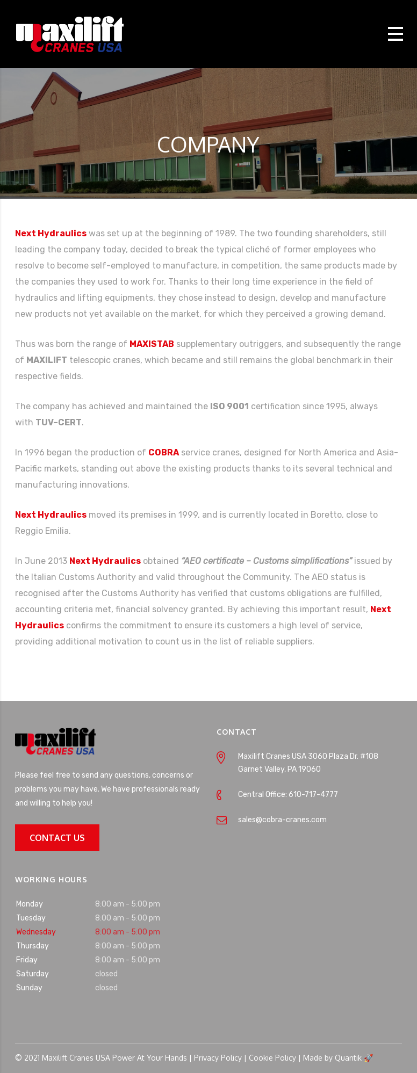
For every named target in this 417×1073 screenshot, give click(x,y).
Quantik (349, 1057)
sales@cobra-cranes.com (282, 819)
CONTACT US (57, 837)
